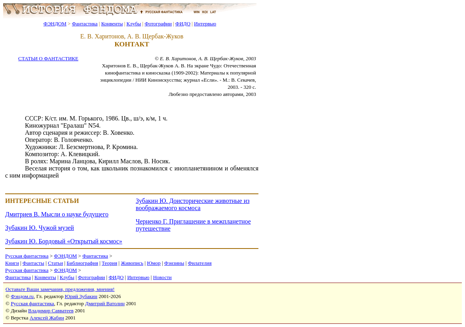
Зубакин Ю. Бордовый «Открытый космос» (63, 241)
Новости (162, 277)
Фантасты (33, 263)
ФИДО (182, 24)
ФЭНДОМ (55, 24)
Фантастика (85, 24)
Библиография (82, 263)
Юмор (154, 263)
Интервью (205, 24)
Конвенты (112, 24)
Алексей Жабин (47, 318)
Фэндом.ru (22, 296)
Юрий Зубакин (81, 296)
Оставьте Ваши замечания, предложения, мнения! (60, 289)
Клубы (133, 24)
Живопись (132, 263)
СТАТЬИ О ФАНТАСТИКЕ (48, 58)
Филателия (200, 263)
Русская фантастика (26, 256)
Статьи (55, 263)
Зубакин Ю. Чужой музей (39, 227)
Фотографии (158, 24)
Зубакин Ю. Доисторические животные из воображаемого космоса (193, 204)
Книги (12, 263)
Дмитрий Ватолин (105, 303)
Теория (109, 263)
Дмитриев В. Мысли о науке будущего (56, 214)
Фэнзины (174, 263)
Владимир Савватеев (51, 311)
